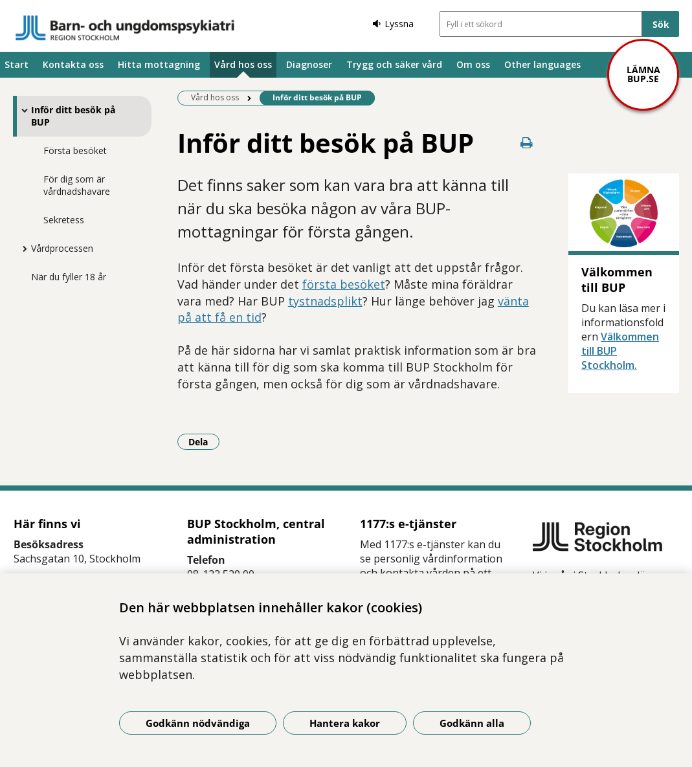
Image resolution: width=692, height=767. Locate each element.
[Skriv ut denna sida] (527, 142)
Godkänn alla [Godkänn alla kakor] (472, 723)
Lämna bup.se (643, 74)
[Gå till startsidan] (125, 28)
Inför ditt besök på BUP (73, 116)
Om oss (473, 64)
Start (16, 64)
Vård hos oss (243, 64)
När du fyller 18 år (68, 277)
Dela (203, 441)
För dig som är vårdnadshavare (76, 185)
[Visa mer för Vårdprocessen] (21, 248)
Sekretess (63, 220)
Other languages (542, 64)
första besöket (343, 284)
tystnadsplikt (325, 301)
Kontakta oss (73, 64)
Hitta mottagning (159, 64)
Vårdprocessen (62, 248)
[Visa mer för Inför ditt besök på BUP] (21, 110)
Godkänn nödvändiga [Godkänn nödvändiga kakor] (198, 723)
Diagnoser (309, 64)
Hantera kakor (344, 723)
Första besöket (75, 150)
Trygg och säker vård (394, 64)
